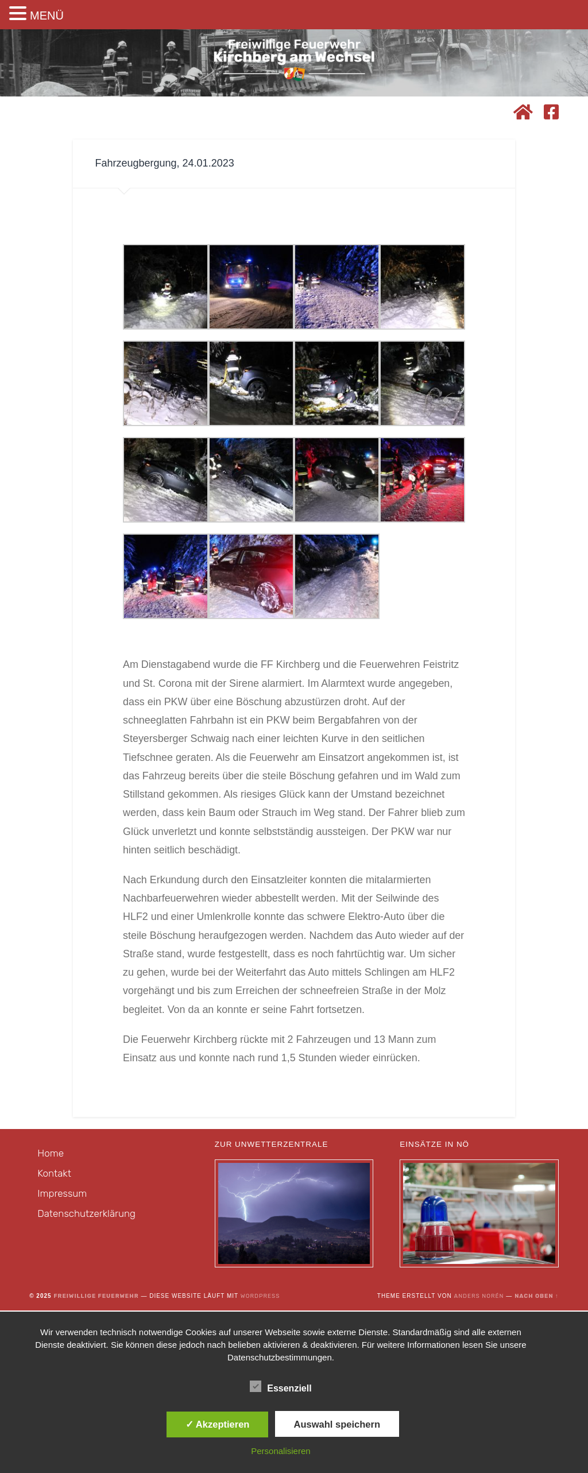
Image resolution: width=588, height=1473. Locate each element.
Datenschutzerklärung (86, 1214)
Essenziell (280, 1387)
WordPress (260, 1297)
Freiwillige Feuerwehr (95, 1297)
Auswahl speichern (337, 1424)
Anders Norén (479, 1297)
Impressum (62, 1194)
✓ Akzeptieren (217, 1424)
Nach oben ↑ (536, 1297)
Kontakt (54, 1174)
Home (50, 1154)
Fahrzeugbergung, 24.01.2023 (164, 162)
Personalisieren (280, 1451)
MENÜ (47, 15)
